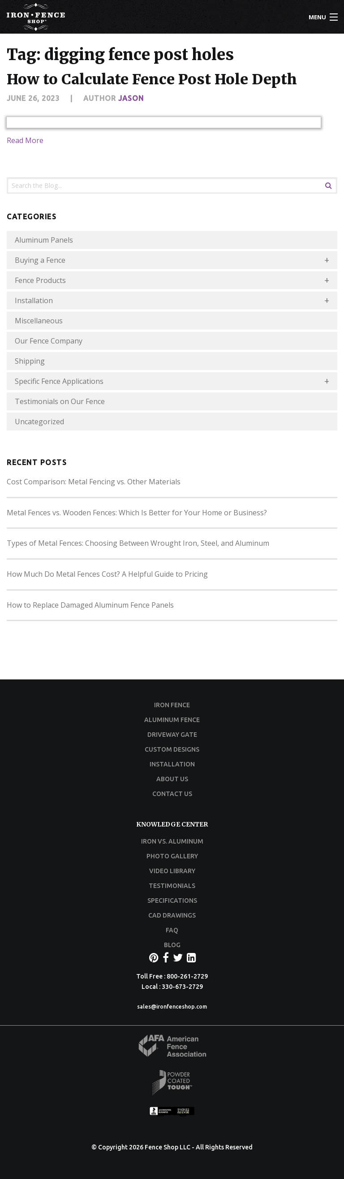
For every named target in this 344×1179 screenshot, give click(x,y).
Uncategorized (39, 421)
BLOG (172, 944)
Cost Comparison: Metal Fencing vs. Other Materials (94, 482)
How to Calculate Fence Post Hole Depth (152, 79)
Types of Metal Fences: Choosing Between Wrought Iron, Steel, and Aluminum (138, 543)
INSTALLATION (172, 764)
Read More (25, 140)
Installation (34, 300)
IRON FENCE (172, 705)
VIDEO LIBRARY (172, 870)
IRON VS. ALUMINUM (172, 841)
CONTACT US (172, 793)
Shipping (30, 361)
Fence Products (40, 280)
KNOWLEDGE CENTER (172, 824)
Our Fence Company (48, 341)
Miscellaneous (39, 321)
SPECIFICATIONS (172, 900)
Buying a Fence (40, 260)
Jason (131, 98)
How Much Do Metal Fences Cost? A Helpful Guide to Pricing (107, 574)
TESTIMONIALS (172, 885)
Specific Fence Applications (59, 381)
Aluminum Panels (44, 240)
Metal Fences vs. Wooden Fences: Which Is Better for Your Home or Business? (137, 513)
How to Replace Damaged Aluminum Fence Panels (90, 605)
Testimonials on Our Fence (60, 401)
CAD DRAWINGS (172, 915)
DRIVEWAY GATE (172, 734)
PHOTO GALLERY (172, 856)
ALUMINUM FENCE (172, 719)
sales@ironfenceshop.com (172, 1006)
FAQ (172, 930)
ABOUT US (172, 779)
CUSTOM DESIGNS (172, 749)
